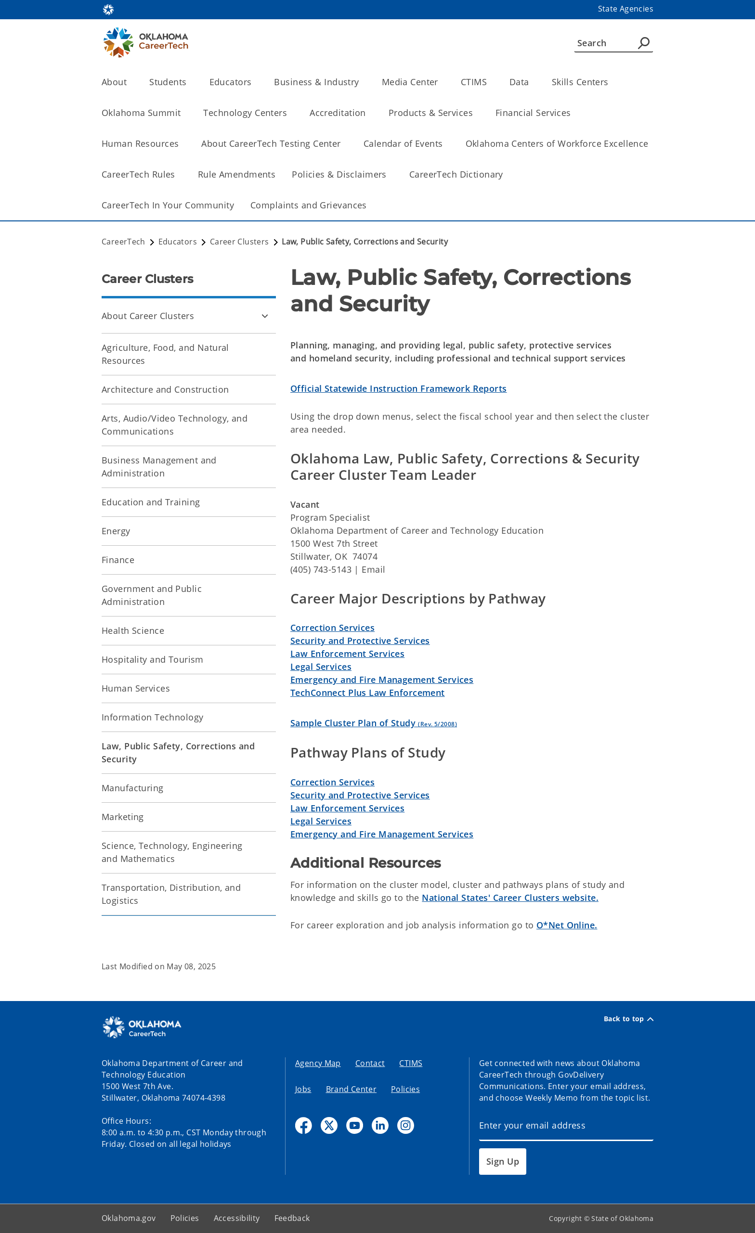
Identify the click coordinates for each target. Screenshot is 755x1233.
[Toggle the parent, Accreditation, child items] (369, 113)
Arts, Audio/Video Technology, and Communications (174, 424)
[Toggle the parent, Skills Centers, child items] (612, 82)
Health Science (133, 630)
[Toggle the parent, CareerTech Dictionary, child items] (506, 174)
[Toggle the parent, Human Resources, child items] (182, 144)
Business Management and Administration (159, 466)
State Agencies (625, 8)
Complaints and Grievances (308, 205)
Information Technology (152, 717)
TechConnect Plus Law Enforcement (367, 692)
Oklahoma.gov (129, 1218)
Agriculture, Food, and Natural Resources (165, 354)
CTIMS (410, 1063)
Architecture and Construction (165, 389)
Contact (370, 1063)
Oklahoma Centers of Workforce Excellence (557, 143)
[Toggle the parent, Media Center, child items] (441, 82)
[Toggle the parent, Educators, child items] (254, 82)
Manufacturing (133, 788)
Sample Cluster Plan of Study (373, 723)
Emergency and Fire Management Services (381, 679)
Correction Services (332, 627)
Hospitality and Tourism (153, 659)
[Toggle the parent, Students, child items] (190, 82)
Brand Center (351, 1089)
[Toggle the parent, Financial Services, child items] (574, 113)
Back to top (628, 1018)
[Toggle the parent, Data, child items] (532, 82)
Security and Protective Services (360, 640)
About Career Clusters (148, 315)
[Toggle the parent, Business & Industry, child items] (362, 82)
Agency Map (318, 1063)
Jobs (303, 1089)
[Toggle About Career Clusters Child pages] (264, 315)
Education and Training (151, 502)
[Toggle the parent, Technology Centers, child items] (290, 113)
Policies (405, 1089)
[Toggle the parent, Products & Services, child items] (476, 113)
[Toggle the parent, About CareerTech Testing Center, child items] (344, 144)
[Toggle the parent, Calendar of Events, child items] (446, 144)
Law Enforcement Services (347, 653)
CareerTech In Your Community (168, 205)
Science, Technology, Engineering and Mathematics (172, 852)
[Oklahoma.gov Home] (108, 8)
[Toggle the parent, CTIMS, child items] (490, 82)
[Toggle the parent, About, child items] (130, 82)
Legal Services (320, 666)
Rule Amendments (236, 174)
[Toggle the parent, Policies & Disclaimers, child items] (390, 174)
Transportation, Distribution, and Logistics (171, 894)
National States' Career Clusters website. (510, 897)
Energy (116, 531)
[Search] (613, 42)
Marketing (123, 816)
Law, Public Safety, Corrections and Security (178, 752)
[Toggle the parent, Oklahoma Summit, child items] (184, 113)
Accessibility (237, 1218)
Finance (118, 559)
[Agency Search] (643, 42)
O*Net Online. (567, 925)
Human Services (136, 688)
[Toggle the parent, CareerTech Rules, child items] (178, 174)
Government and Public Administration (152, 595)
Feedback (292, 1218)
